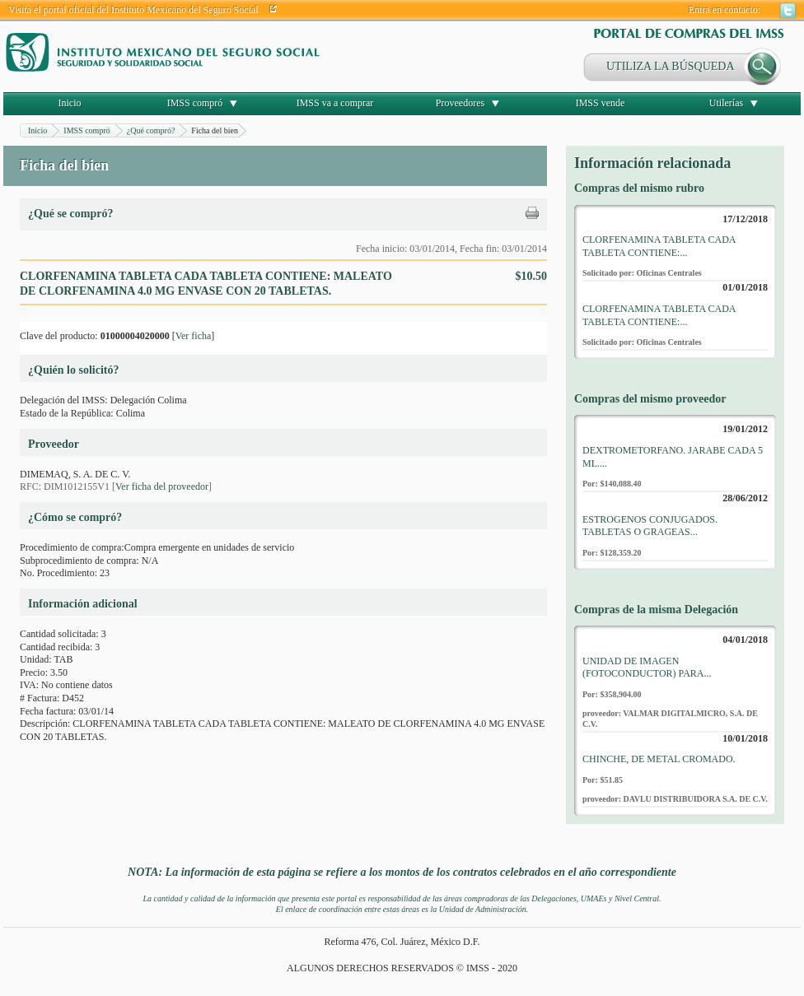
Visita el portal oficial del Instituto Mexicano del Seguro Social (133, 10)
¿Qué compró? (151, 130)
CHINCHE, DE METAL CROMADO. (659, 759)
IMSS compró (195, 103)
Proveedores (460, 103)
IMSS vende (600, 103)
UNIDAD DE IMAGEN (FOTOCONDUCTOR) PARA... (646, 667)
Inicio (70, 103)
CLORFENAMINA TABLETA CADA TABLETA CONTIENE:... (659, 246)
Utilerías (726, 103)
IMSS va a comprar (335, 103)
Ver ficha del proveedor (161, 486)
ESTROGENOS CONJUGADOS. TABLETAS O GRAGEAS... (650, 526)
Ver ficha (193, 336)
